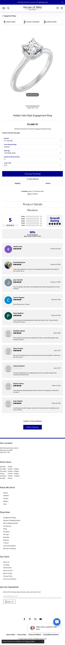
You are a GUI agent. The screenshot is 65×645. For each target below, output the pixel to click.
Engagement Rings (10, 16)
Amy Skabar (18, 401)
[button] (8, 8)
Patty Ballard (18, 313)
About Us (6, 562)
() (41, 216)
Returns (48, 183)
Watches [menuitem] (6, 540)
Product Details (32, 204)
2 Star (23, 223)
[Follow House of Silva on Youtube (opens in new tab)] (41, 619)
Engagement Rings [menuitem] (9, 518)
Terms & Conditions (9, 579)
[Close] (62, 2)
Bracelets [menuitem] (6, 537)
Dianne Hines (18, 383)
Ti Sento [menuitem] (6, 543)
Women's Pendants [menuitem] (9, 548)
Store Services (8, 570)
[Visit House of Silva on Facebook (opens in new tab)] (24, 619)
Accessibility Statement (51, 635)
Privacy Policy (7, 576)
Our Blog (6, 565)
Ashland (6, 496)
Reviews (32, 210)
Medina (5, 501)
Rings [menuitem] (5, 529)
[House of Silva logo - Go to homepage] (32, 8)
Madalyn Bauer (19, 331)
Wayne (5, 493)
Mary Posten (18, 348)
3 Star (23, 221)
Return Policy (7, 573)
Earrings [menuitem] (6, 534)
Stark (5, 504)
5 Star (23, 216)
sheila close (17, 246)
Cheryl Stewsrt (19, 366)
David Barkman (19, 262)
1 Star (23, 225)
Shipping (17, 183)
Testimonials (7, 568)
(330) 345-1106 (43, 2)
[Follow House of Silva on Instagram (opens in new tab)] (35, 619)
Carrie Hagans (18, 297)
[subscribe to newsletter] (9, 602)
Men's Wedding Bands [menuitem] (10, 523)
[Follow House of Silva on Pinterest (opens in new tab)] (30, 619)
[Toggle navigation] (4, 8)
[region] (32, 66)
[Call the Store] (5, 452)
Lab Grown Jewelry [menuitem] (9, 546)
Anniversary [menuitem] (7, 526)
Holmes (5, 498)
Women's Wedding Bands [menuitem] (11, 520)
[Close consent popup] (42, 641)
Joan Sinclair (18, 280)
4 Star (23, 219)
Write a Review (32, 427)
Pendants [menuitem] (6, 532)
